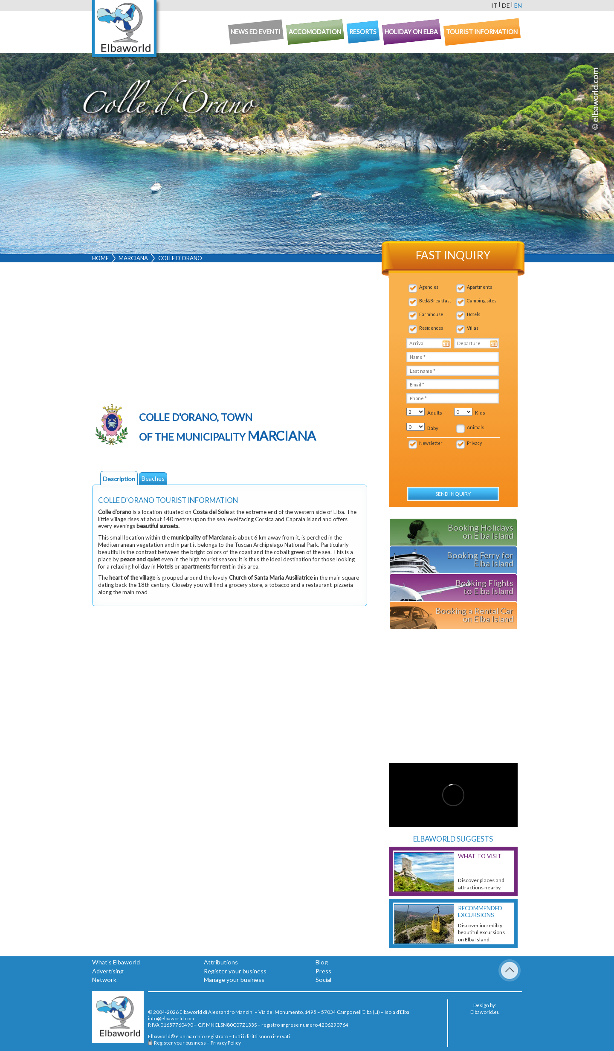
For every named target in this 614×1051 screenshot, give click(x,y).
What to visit (480, 856)
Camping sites (481, 300)
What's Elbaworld (116, 962)
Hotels (473, 314)
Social (323, 979)
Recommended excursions (480, 911)
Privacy (474, 443)
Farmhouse (431, 314)
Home (100, 258)
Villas (472, 328)
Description (119, 478)
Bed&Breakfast (435, 300)
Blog (322, 962)
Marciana (133, 258)
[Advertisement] (229, 333)
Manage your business (234, 979)
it (494, 5)
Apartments (479, 287)
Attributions (221, 962)
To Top (509, 970)
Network (104, 979)
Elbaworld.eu (485, 1012)
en (518, 5)
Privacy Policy (226, 1042)
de (506, 5)
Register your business (235, 971)
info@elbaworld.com (171, 1018)
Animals (475, 427)
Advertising (108, 971)
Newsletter (431, 443)
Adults (434, 412)
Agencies (428, 287)
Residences (431, 328)
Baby (432, 428)
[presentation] (452, 463)
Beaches (153, 478)
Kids (480, 412)
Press (323, 971)
